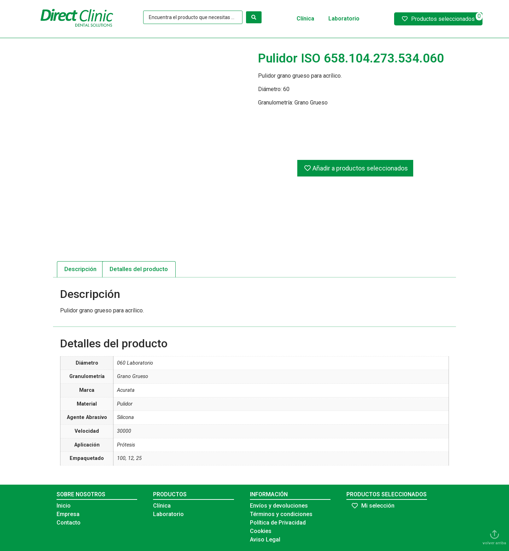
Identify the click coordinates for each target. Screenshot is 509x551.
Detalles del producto (139, 268)
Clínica (305, 18)
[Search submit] (254, 17)
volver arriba (494, 543)
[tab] (80, 269)
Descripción (80, 268)
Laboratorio (343, 18)
